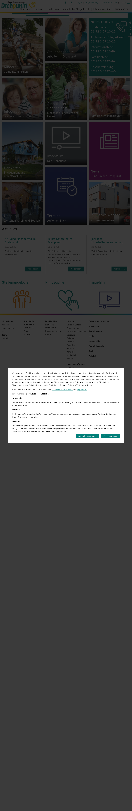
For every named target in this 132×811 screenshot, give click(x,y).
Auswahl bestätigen (87, 436)
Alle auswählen (110, 436)
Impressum (82, 390)
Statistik (43, 394)
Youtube (31, 394)
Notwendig (18, 394)
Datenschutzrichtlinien (62, 390)
